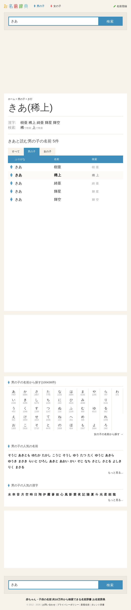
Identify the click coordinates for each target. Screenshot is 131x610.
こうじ (56, 455)
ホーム (11, 99)
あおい (64, 461)
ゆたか (36, 455)
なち (88, 461)
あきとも (24, 455)
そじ (80, 461)
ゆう (76, 455)
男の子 (21, 99)
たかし (46, 455)
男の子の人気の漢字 (23, 485)
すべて (16, 151)
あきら (109, 455)
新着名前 (85, 604)
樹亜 (24, 123)
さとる (106, 461)
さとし (96, 461)
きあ (18, 167)
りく (11, 467)
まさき (22, 461)
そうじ (12, 455)
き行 (30, 99)
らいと (33, 461)
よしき (117, 461)
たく (90, 455)
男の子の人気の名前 (23, 446)
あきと (53, 461)
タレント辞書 (97, 604)
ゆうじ (99, 455)
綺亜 (40, 123)
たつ (83, 455)
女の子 (47, 151)
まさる (19, 467)
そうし (67, 455)
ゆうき (12, 461)
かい (73, 461)
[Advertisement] (65, 62)
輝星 (48, 123)
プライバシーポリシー (68, 604)
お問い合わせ (48, 604)
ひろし (43, 461)
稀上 (32, 123)
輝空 (56, 123)
